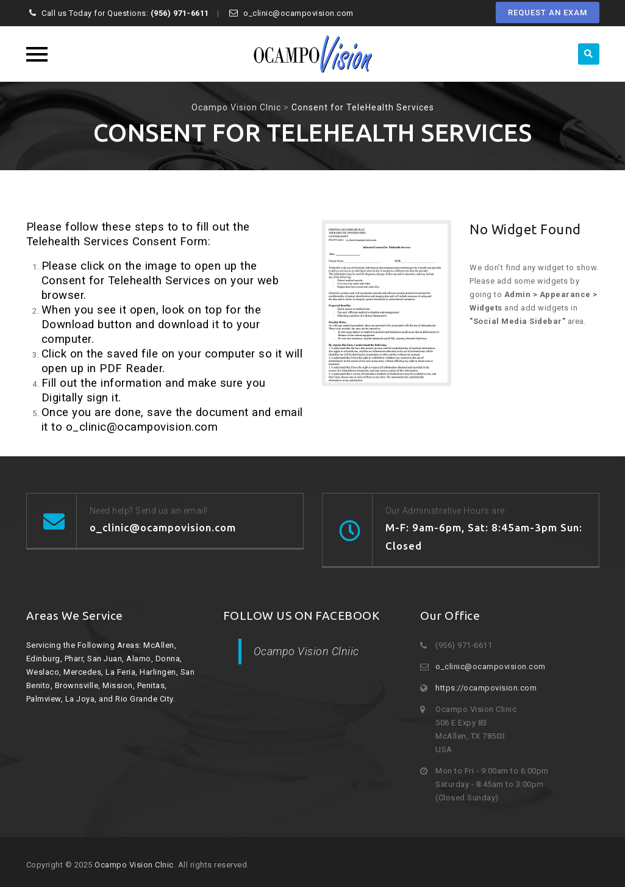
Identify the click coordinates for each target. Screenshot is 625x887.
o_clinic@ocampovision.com (490, 666)
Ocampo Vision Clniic (306, 651)
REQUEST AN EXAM (547, 12)
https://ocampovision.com (486, 687)
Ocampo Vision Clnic (134, 864)
